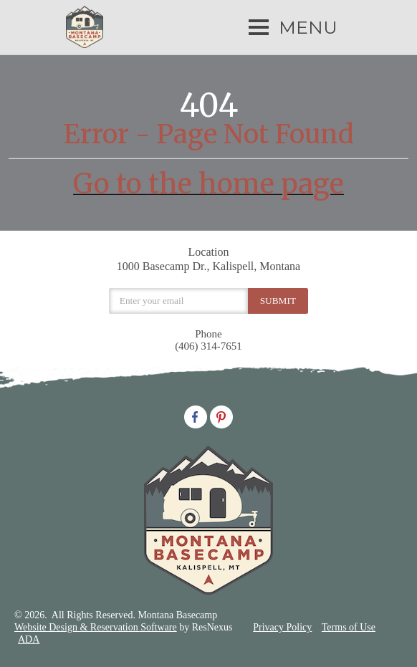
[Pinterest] (221, 415)
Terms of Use (348, 627)
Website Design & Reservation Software (95, 627)
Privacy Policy (282, 627)
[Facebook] (195, 415)
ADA (28, 639)
